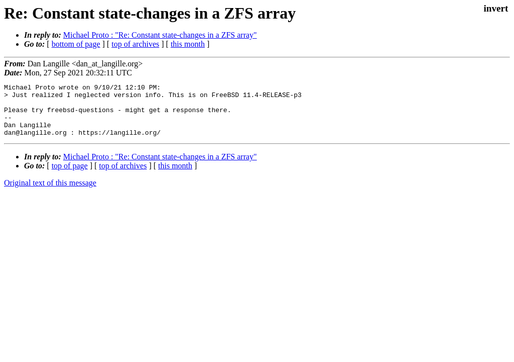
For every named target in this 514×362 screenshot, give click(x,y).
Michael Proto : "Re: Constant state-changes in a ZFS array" (160, 35)
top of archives (135, 44)
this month (188, 44)
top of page (70, 176)
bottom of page (76, 44)
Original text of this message (50, 193)
